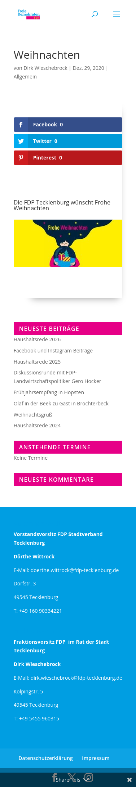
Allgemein (25, 76)
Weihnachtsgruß (33, 414)
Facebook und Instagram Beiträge (53, 350)
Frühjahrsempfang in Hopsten (49, 392)
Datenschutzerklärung (45, 758)
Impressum (95, 758)
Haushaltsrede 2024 (37, 425)
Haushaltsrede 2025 (37, 361)
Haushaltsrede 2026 (37, 339)
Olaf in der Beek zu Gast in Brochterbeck (61, 403)
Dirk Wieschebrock (45, 67)
